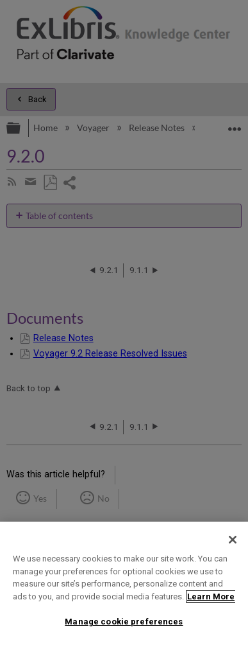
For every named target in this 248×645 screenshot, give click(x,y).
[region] (124, 583)
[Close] (233, 540)
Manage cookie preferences (124, 621)
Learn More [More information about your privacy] (211, 596)
